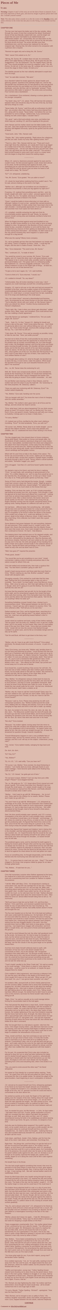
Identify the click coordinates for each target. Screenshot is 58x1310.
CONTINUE (29, 1303)
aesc (5, 8)
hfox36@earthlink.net (18, 1306)
